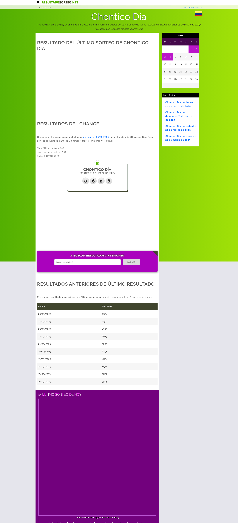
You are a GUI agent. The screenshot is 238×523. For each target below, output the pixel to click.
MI (193, 7)
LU (187, 7)
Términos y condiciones (63, 508)
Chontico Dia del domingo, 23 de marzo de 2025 (179, 116)
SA (200, 7)
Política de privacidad (92, 508)
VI (198, 7)
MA (190, 7)
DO (184, 7)
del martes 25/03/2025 (96, 137)
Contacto (112, 508)
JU (196, 7)
